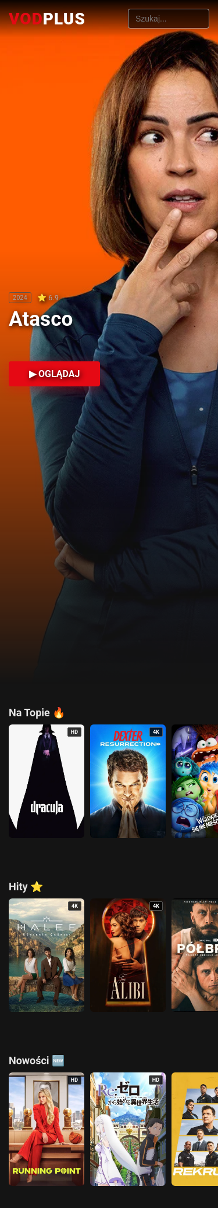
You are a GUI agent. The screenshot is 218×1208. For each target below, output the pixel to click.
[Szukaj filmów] (168, 19)
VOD (47, 19)
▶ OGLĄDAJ (54, 373)
